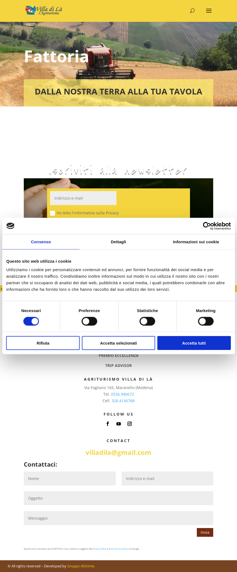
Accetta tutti (194, 343)
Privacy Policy (99, 548)
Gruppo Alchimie (80, 566)
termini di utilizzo (120, 548)
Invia (205, 532)
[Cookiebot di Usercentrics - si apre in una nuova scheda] (207, 226)
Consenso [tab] (41, 241)
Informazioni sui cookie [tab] (196, 241)
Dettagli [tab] (118, 241)
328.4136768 (123, 400)
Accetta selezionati (118, 343)
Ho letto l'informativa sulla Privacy (84, 213)
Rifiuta (43, 343)
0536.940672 (122, 394)
